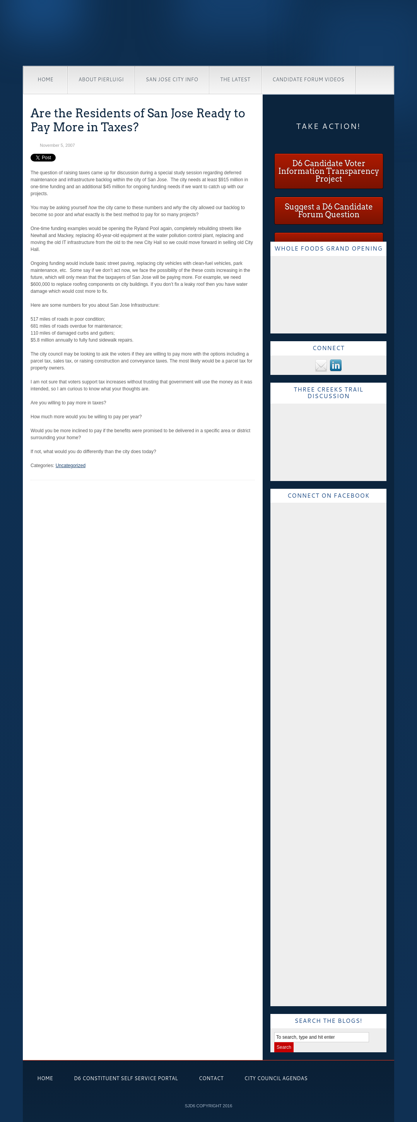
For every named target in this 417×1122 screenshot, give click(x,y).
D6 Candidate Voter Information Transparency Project (328, 171)
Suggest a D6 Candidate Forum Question (329, 210)
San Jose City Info (172, 79)
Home (45, 79)
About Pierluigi (101, 79)
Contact (211, 1078)
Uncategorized (70, 465)
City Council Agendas (276, 1078)
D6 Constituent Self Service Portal (126, 1078)
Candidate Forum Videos (308, 79)
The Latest (235, 79)
